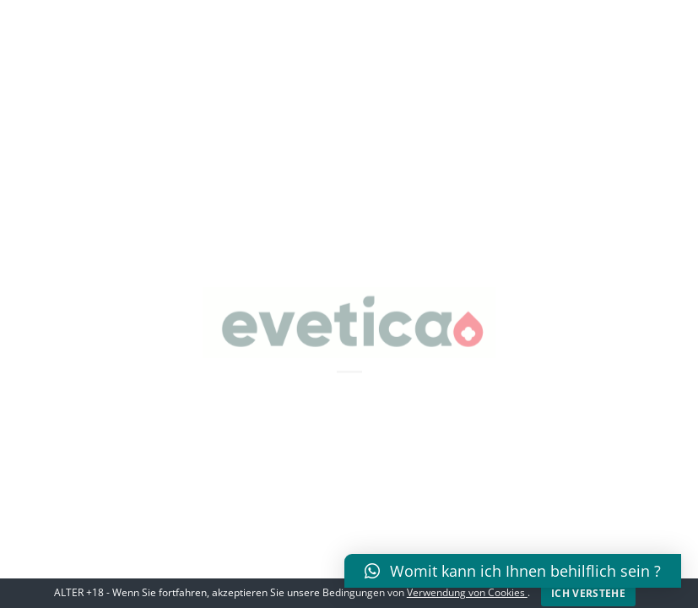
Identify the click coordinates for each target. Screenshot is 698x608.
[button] (512, 571)
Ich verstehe (588, 593)
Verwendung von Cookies (467, 592)
